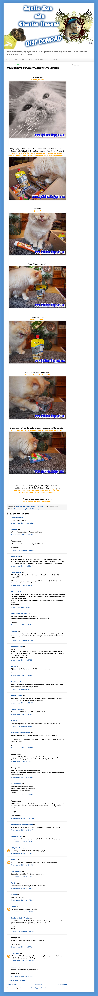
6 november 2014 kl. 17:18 (21, 660)
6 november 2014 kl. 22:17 (22, 761)
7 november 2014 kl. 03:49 (22, 877)
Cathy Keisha (16, 871)
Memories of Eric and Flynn (22, 824)
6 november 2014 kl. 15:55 (22, 625)
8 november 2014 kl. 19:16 (21, 947)
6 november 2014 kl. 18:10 (21, 689)
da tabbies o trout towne (20, 732)
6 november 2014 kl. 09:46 (22, 550)
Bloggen (9, 60)
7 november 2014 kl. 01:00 (22, 853)
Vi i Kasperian (16, 783)
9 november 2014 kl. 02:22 (22, 960)
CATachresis (16, 721)
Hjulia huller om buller (19, 613)
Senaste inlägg (13, 984)
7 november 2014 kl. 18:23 (22, 912)
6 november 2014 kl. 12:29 (22, 566)
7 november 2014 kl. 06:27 (22, 888)
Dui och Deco (16, 709)
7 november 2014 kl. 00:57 (22, 842)
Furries (13, 883)
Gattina (14, 895)
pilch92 (14, 859)
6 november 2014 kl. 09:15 (22, 535)
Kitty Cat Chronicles (19, 848)
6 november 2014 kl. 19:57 (22, 726)
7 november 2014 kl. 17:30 (22, 900)
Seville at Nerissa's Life (20, 918)
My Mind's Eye (17, 647)
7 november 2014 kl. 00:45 (22, 830)
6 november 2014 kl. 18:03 (22, 676)
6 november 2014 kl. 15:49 (22, 607)
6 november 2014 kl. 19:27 (22, 714)
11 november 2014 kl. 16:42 (22, 976)
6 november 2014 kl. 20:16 (22, 748)
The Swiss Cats (17, 682)
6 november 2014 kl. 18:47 (21, 703)
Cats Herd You (16, 836)
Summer (14, 529)
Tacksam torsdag (20, 509)
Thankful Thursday (32, 509)
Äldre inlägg (62, 984)
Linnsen (14, 967)
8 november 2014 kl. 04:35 (22, 931)
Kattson (14, 631)
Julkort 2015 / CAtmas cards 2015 (43, 60)
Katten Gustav (16, 695)
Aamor (13, 666)
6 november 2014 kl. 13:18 (21, 585)
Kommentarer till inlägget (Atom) (33, 988)
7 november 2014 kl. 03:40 (22, 865)
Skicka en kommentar (17, 980)
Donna (13, 906)
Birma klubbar (20, 60)
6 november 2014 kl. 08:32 (22, 523)
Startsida (38, 984)
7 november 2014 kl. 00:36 (22, 818)
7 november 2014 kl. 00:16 (22, 795)
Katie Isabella (16, 572)
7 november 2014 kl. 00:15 (22, 777)
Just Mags (15, 953)
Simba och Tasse (17, 592)
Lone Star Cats (17, 518)
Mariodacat (15, 557)
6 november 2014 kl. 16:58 (22, 640)
